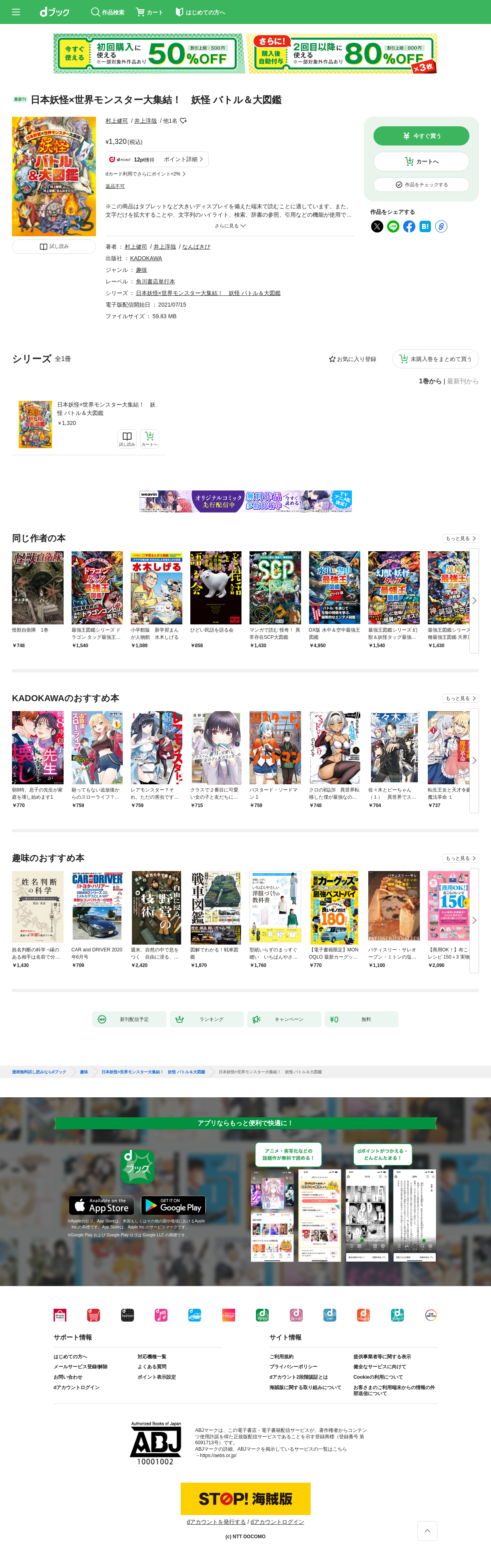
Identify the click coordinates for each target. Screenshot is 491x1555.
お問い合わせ (68, 1377)
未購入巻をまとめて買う (441, 359)
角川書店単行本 (155, 281)
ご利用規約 (281, 1357)
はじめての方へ (70, 1357)
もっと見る (458, 538)
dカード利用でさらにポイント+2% (143, 174)
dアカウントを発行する (216, 1522)
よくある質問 (152, 1367)
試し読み (59, 246)
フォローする (183, 121)
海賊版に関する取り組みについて (305, 1387)
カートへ (427, 161)
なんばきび (196, 246)
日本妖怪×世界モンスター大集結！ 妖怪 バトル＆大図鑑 (106, 408)
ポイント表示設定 (157, 1377)
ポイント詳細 (181, 159)
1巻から (430, 381)
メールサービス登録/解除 (81, 1367)
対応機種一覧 (152, 1357)
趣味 (141, 270)
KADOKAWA (146, 258)
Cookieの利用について (378, 1377)
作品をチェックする (426, 184)
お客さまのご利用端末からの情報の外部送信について (394, 1391)
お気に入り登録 (356, 359)
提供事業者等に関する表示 (382, 1357)
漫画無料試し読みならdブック (39, 1072)
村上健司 (117, 121)
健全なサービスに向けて (379, 1367)
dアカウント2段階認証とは (298, 1377)
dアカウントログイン (77, 1387)
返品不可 (115, 186)
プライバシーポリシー (293, 1367)
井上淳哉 (145, 121)
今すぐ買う (427, 136)
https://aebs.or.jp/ (218, 1455)
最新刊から (463, 381)
